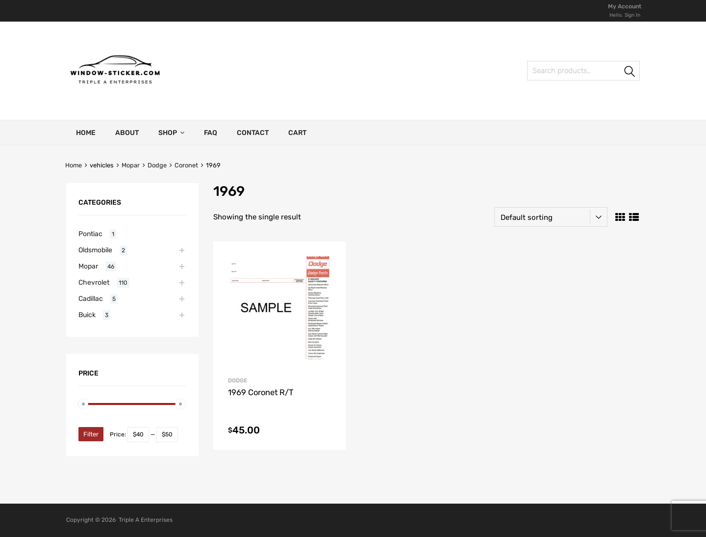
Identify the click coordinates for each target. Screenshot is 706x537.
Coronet (186, 165)
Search (630, 72)
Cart (297, 133)
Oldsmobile (95, 250)
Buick (87, 315)
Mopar (131, 165)
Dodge (157, 165)
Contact (253, 133)
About (127, 133)
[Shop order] (550, 217)
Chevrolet (93, 282)
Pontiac (90, 234)
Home (86, 133)
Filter (91, 434)
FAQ (210, 133)
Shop (171, 132)
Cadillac (90, 298)
